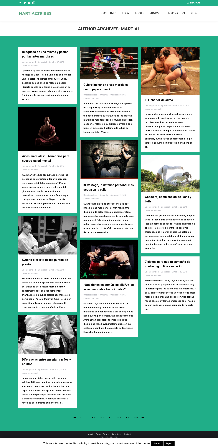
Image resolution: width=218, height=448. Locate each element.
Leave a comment (30, 65)
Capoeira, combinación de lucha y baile (168, 199)
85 (136, 417)
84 (128, 417)
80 (94, 417)
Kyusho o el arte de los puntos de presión (45, 262)
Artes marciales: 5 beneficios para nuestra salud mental (45, 158)
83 (119, 417)
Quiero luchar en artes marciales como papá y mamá (106, 87)
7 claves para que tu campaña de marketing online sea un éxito (167, 264)
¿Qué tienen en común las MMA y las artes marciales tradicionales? (108, 287)
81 (102, 417)
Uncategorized (29, 62)
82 (111, 417)
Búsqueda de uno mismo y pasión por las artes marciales (45, 54)
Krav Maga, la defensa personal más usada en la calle (108, 187)
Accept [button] (157, 443)
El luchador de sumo (159, 100)
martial (130, 28)
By (42, 62)
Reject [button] (169, 443)
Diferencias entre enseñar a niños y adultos (46, 362)
